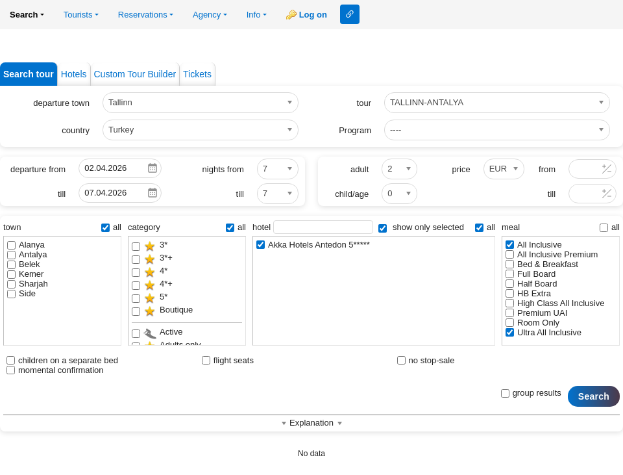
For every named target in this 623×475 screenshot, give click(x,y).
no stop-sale (426, 360)
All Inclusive (534, 245)
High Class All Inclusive (555, 303)
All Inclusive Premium (552, 254)
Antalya (27, 254)
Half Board (531, 284)
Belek (23, 264)
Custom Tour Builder (135, 74)
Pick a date (152, 168)
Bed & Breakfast (542, 264)
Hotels (74, 74)
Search (593, 396)
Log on (313, 14)
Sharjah (27, 284)
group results (531, 393)
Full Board (531, 274)
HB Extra (528, 293)
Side (21, 293)
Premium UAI (536, 313)
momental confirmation (55, 370)
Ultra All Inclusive (543, 332)
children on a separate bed (62, 360)
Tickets (197, 74)
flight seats (228, 360)
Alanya (26, 245)
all (111, 227)
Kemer (25, 274)
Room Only (532, 322)
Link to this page (350, 14)
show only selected (420, 227)
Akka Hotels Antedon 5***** (313, 245)
